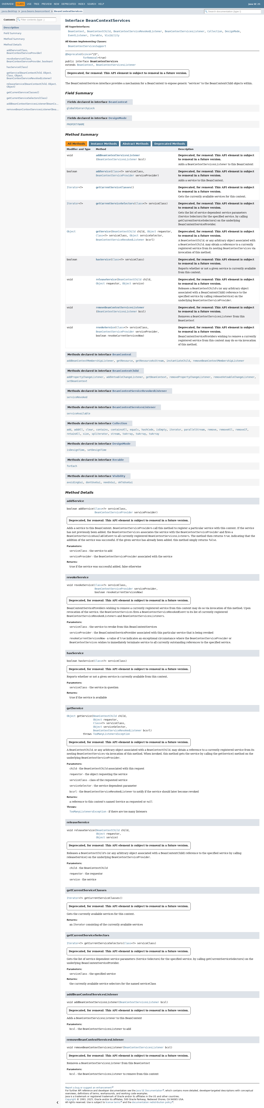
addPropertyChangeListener (85, 377)
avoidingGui (75, 482)
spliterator (100, 433)
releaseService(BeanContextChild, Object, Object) (31, 85)
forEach (72, 466)
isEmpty (161, 429)
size (86, 433)
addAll (78, 429)
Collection (214, 31)
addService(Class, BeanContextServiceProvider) (24, 51)
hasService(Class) (17, 67)
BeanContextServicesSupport (87, 46)
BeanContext (76, 31)
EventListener (77, 35)
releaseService (106, 279)
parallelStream (194, 429)
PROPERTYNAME (75, 124)
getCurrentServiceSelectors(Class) (27, 98)
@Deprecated (73, 54)
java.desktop (9, 11)
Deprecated (68, 4)
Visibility (112, 35)
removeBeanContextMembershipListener (218, 360)
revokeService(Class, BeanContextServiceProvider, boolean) (30, 60)
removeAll (225, 429)
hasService (103, 259)
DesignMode (232, 31)
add (69, 429)
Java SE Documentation (149, 1090)
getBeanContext (156, 377)
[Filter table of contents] (36, 19)
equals (134, 429)
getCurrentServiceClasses (113, 187)
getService (103, 231)
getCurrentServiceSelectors (115, 203)
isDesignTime (75, 449)
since (86, 54)
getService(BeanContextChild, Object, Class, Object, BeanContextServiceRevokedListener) (29, 75)
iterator (175, 429)
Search (91, 4)
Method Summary (14, 39)
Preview (47, 4)
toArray (127, 433)
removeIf (241, 429)
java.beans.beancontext (35, 11)
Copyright (70, 1099)
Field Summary (12, 33)
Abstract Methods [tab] (135, 143)
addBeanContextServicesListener (118, 155)
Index (81, 4)
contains (102, 429)
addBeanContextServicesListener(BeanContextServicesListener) (34, 103)
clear (89, 429)
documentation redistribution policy (152, 1102)
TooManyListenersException (111, 733)
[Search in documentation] (232, 11)
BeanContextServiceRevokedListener (137, 31)
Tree (36, 4)
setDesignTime (96, 449)
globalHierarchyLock (81, 108)
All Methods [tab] (76, 143)
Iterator (72, 187)
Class (115, 171)
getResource (125, 360)
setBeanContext (77, 381)
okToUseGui (125, 482)
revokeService (105, 327)
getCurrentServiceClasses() (23, 92)
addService (103, 171)
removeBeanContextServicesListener (120, 307)
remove (212, 429)
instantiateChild (178, 360)
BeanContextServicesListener (184, 31)
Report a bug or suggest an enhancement (88, 1087)
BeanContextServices (68, 11)
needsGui (109, 482)
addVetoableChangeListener (124, 377)
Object (71, 231)
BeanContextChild (99, 31)
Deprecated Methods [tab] (169, 143)
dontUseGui (93, 482)
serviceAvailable (78, 413)
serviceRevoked (77, 397)
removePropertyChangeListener (189, 377)
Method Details (13, 44)
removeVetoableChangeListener (233, 377)
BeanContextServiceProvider (115, 175)
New (56, 4)
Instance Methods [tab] (104, 143)
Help (101, 4)
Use (29, 4)
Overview (8, 4)
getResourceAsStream (150, 360)
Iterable (96, 35)
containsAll (119, 429)
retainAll (73, 433)
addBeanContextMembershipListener (90, 360)
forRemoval (90, 57)
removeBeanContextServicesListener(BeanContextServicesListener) (34, 109)
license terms (113, 1102)
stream (115, 433)
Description (11, 27)
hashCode (147, 429)
